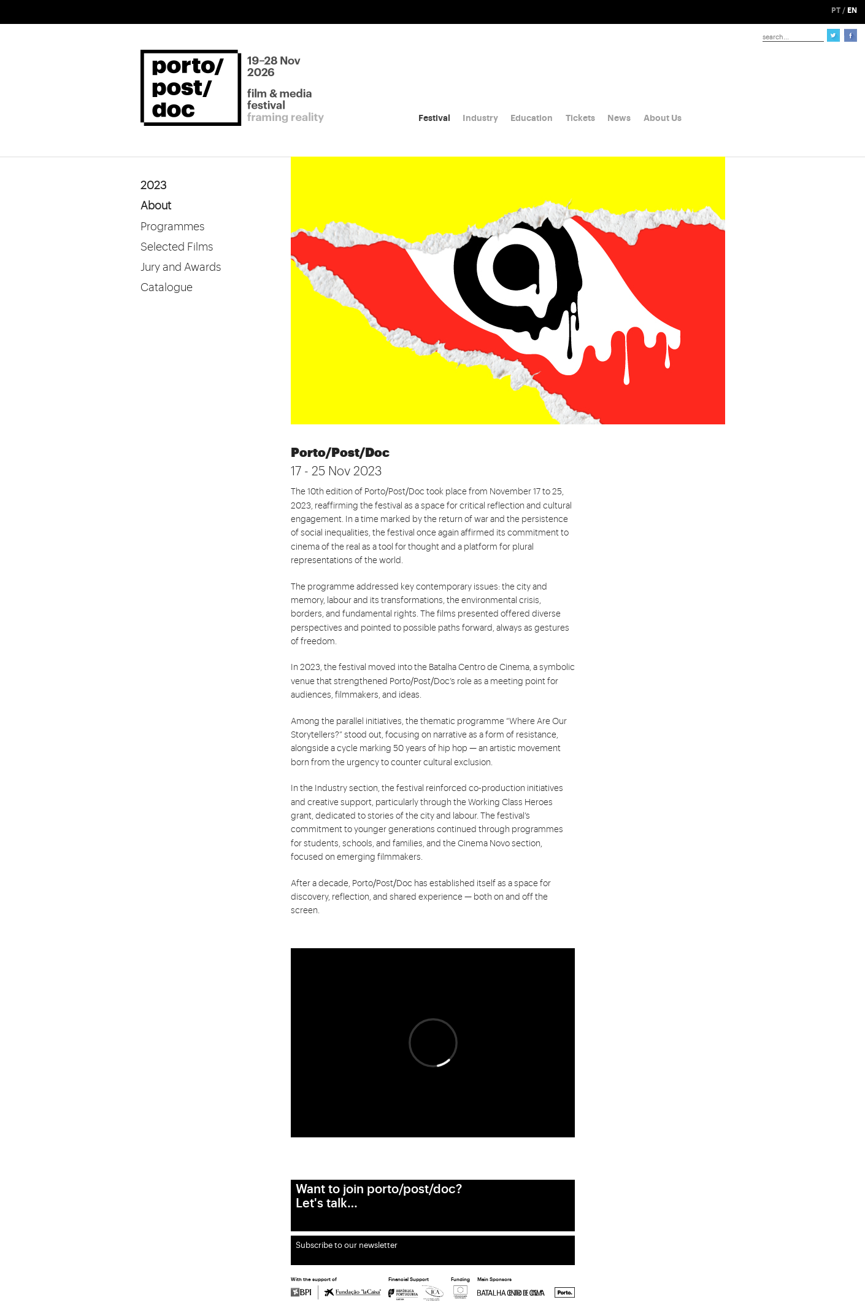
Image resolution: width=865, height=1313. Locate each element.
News (619, 118)
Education (531, 118)
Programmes (172, 226)
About (155, 205)
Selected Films (176, 246)
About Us (663, 118)
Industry (480, 118)
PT (835, 10)
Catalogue (166, 287)
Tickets (580, 118)
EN (852, 10)
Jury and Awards (180, 267)
